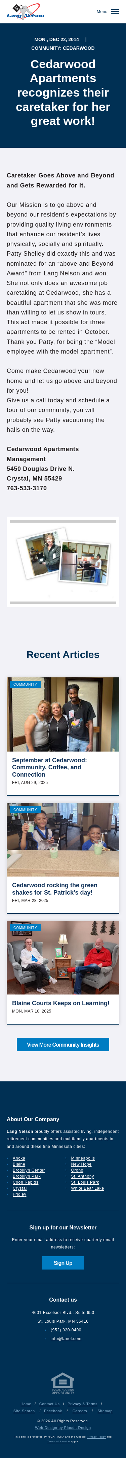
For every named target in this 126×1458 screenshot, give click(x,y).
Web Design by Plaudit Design (63, 1428)
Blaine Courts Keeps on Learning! (61, 1003)
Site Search (24, 1411)
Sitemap (105, 1411)
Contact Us (49, 1404)
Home (25, 1404)
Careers (80, 1411)
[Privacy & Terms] (63, 1394)
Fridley (20, 1194)
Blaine (19, 1164)
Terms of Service (58, 1441)
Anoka (19, 1158)
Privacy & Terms (82, 1404)
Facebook (53, 1411)
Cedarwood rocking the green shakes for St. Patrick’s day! (54, 889)
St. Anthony (82, 1176)
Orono (77, 1170)
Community (25, 684)
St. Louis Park (85, 1182)
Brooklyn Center (29, 1170)
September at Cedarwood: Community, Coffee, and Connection (49, 767)
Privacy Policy (96, 1436)
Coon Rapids (25, 1182)
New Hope (81, 1164)
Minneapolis (83, 1158)
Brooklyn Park (27, 1176)
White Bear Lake (87, 1188)
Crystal (20, 1188)
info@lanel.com (66, 1338)
